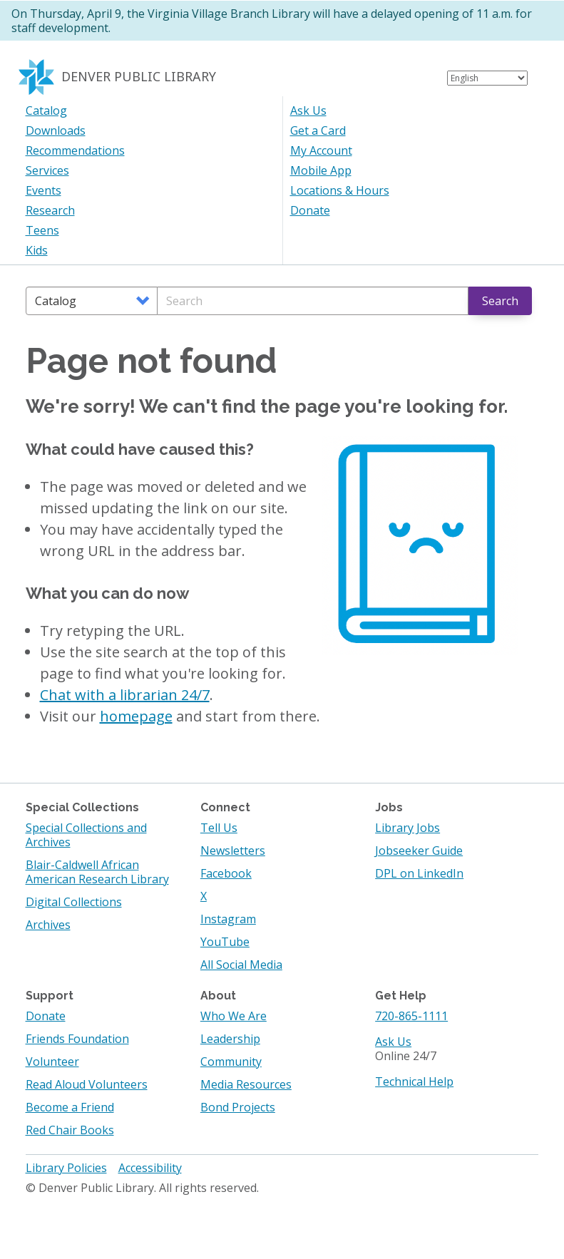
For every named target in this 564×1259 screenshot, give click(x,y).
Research (50, 210)
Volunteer (52, 1061)
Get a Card (318, 130)
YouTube (225, 942)
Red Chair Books (70, 1130)
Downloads (56, 130)
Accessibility (150, 1168)
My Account (321, 150)
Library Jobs (407, 828)
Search (500, 301)
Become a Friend (70, 1107)
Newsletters (232, 850)
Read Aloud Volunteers (87, 1084)
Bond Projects (237, 1107)
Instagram (228, 919)
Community (231, 1061)
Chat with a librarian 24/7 (125, 694)
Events (43, 190)
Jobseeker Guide (419, 850)
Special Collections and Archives (86, 835)
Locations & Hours (339, 190)
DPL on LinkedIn (419, 873)
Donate (310, 210)
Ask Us (308, 110)
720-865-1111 (411, 1016)
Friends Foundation (77, 1039)
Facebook (226, 873)
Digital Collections (74, 902)
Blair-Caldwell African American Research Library (97, 872)
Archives (48, 924)
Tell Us (218, 828)
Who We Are (233, 1016)
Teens (42, 230)
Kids (37, 250)
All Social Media (241, 964)
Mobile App (321, 170)
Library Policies (66, 1168)
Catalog (46, 110)
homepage (136, 716)
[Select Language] (487, 78)
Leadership (230, 1039)
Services (47, 170)
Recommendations (75, 150)
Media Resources (246, 1084)
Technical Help (414, 1081)
